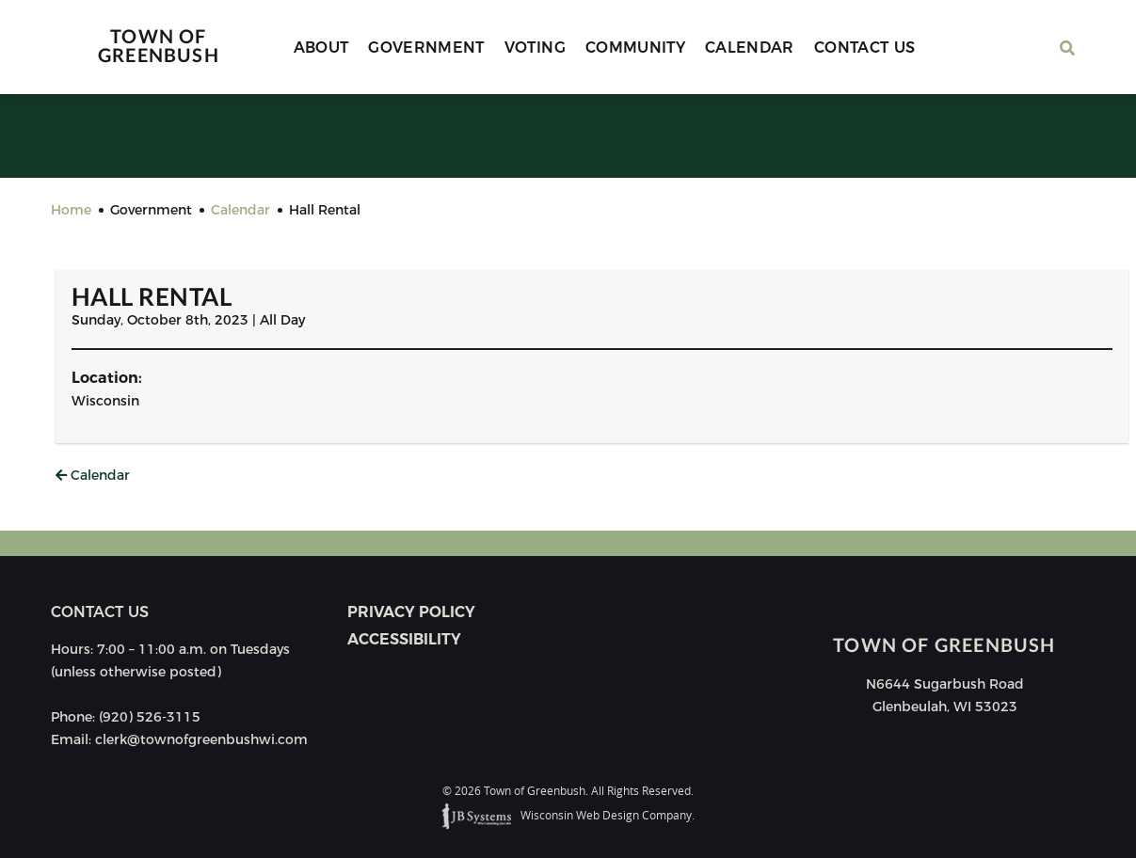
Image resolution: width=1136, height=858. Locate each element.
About (321, 47)
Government (426, 47)
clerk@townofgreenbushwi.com (201, 739)
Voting (535, 47)
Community (635, 47)
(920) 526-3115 (149, 716)
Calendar (749, 47)
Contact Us (865, 47)
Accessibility (404, 639)
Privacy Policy (411, 612)
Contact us (100, 612)
